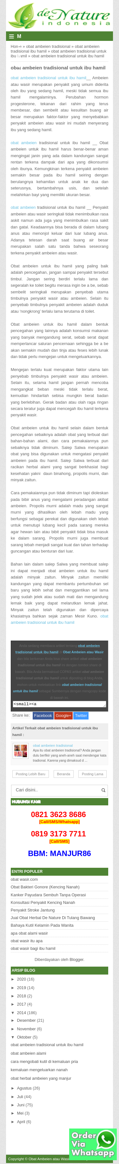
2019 (21, 988)
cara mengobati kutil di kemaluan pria (44, 1062)
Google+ (63, 716)
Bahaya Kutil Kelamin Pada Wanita (42, 926)
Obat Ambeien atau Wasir (83, 652)
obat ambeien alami (28, 1054)
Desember (26, 1021)
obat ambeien (24, 142)
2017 (21, 1005)
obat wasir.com (24, 880)
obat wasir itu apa (27, 941)
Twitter (81, 716)
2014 (21, 1013)
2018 (21, 997)
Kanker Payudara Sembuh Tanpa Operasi (48, 895)
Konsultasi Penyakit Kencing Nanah (43, 903)
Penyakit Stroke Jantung (33, 911)
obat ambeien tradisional (48, 46)
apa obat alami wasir (29, 934)
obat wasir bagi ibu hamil (33, 949)
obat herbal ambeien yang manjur (41, 1079)
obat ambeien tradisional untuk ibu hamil (58, 67)
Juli (20, 1097)
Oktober (24, 1038)
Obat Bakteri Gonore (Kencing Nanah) (45, 888)
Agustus (24, 1089)
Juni (20, 1105)
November (26, 1029)
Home (16, 46)
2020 (21, 980)
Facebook (43, 716)
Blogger (76, 960)
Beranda (63, 775)
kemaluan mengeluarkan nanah (39, 1070)
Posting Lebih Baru (30, 775)
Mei (20, 1114)
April (21, 1122)
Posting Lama (92, 775)
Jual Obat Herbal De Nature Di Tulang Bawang (53, 918)
